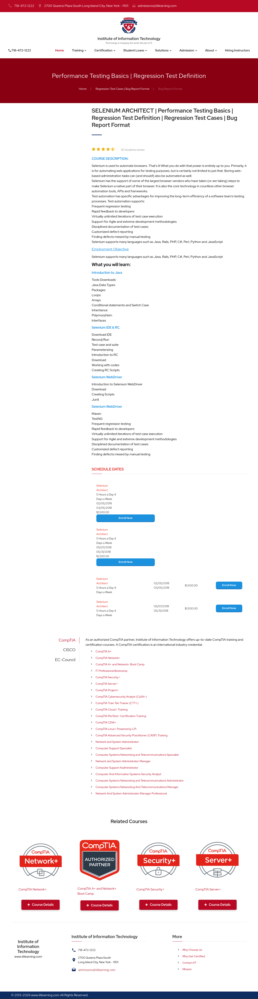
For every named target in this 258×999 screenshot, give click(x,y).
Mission (187, 969)
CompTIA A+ (103, 651)
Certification (102, 50)
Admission (188, 50)
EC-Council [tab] (65, 659)
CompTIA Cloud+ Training (112, 709)
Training (76, 50)
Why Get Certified (193, 956)
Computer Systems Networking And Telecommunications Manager (137, 787)
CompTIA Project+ (107, 690)
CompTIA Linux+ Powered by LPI (116, 729)
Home (57, 50)
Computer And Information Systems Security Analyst (128, 774)
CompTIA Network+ (108, 658)
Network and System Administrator (117, 742)
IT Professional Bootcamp (111, 671)
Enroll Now (125, 518)
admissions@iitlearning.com (157, 6)
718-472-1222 (24, 6)
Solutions (162, 50)
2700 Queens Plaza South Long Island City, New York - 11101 (86, 6)
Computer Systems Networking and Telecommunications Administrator (140, 780)
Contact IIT (189, 963)
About (211, 50)
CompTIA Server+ (107, 684)
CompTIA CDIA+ (106, 722)
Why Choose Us (192, 950)
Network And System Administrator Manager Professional (131, 793)
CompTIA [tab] (67, 640)
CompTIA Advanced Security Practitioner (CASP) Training (131, 735)
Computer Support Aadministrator (117, 767)
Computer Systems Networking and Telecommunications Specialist (137, 755)
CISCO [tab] (69, 649)
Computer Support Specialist (114, 748)
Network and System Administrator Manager (123, 761)
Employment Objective (110, 249)
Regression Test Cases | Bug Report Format (122, 89)
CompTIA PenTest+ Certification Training (121, 716)
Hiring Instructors (240, 50)
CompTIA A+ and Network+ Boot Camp (120, 664)
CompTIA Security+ (108, 677)
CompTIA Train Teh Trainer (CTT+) (117, 703)
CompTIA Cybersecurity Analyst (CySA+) (121, 696)
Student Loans (134, 50)
